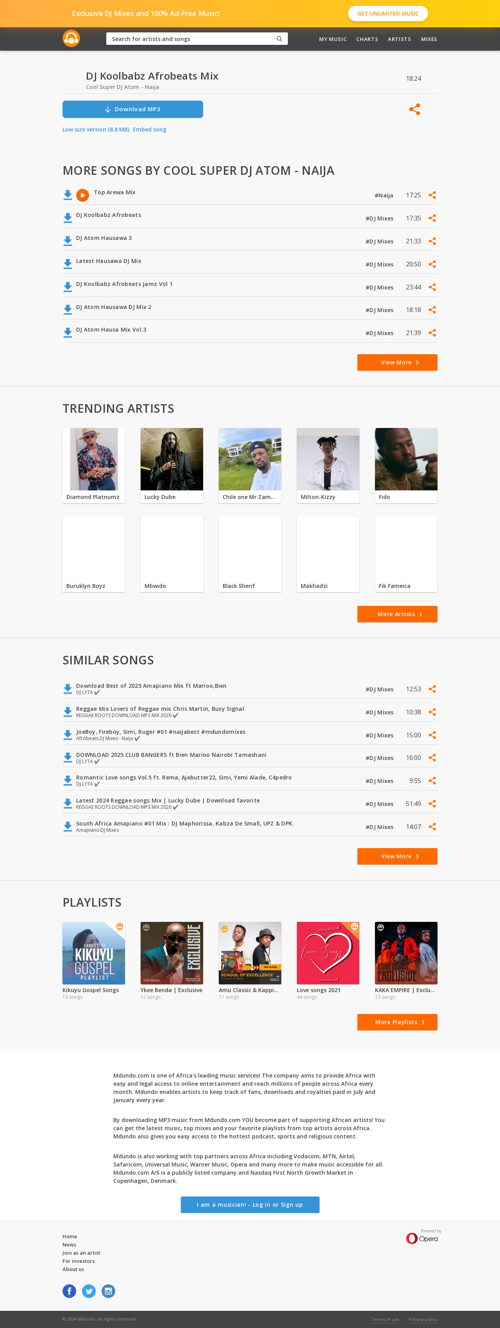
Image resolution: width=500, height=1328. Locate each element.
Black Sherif (239, 585)
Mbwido (155, 585)
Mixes (429, 39)
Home (69, 1236)
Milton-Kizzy (318, 497)
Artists (399, 39)
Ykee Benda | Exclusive (171, 990)
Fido (384, 497)
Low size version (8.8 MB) (95, 129)
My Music (332, 39)
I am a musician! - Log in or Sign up (250, 1204)
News (69, 1244)
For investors (78, 1260)
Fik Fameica (395, 585)
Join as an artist (81, 1252)
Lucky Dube (160, 497)
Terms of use (385, 1319)
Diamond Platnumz (93, 497)
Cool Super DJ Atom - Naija (122, 87)
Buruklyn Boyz (85, 585)
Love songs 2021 (319, 990)
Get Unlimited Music (388, 13)
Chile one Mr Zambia (250, 497)
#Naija (385, 195)
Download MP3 (132, 109)
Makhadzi (314, 585)
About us (73, 1269)
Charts (367, 39)
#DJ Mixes (380, 218)
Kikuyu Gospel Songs (90, 990)
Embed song (149, 129)
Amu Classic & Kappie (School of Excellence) (250, 990)
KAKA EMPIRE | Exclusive (406, 990)
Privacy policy (423, 1319)
